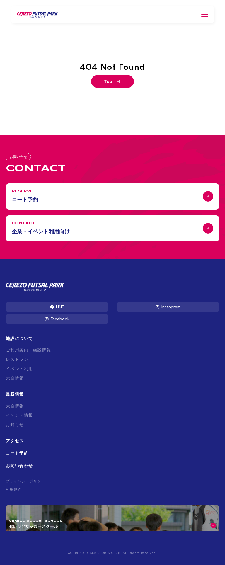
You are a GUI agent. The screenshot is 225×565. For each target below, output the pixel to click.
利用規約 (14, 489)
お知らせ (15, 424)
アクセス (15, 440)
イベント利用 (19, 368)
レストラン (17, 359)
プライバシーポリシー (25, 481)
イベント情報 (19, 415)
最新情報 (15, 394)
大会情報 (15, 377)
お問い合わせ (19, 465)
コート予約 (17, 452)
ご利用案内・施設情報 (28, 349)
